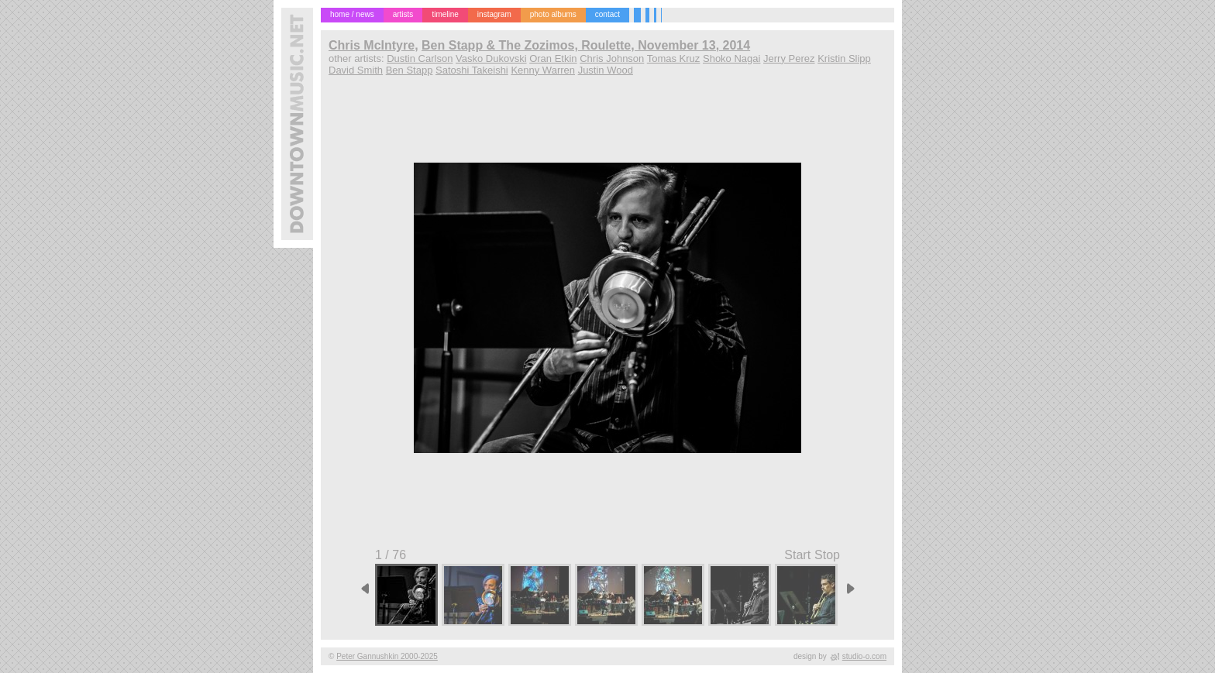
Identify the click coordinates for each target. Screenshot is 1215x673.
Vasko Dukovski (491, 58)
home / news (352, 14)
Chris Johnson (612, 58)
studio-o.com (864, 656)
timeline (445, 14)
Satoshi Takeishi (471, 70)
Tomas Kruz (673, 58)
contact (607, 14)
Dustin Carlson (420, 58)
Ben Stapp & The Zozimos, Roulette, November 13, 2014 (586, 45)
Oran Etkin (553, 58)
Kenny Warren (543, 70)
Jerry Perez (788, 58)
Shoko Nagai (731, 58)
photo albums (553, 14)
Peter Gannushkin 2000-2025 (387, 656)
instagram (494, 14)
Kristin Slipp (844, 58)
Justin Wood (605, 70)
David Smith (356, 70)
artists (403, 14)
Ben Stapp (409, 70)
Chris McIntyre (372, 45)
